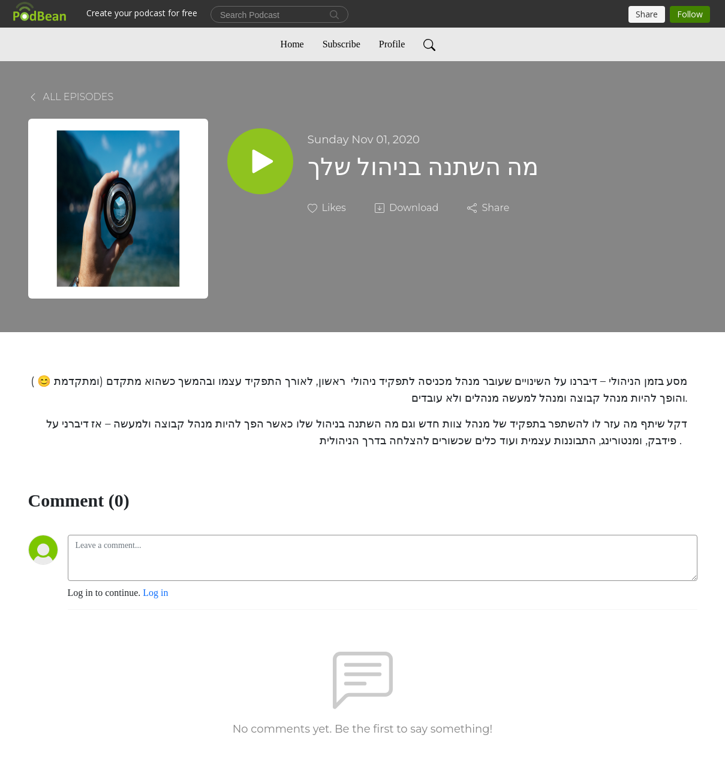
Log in (155, 593)
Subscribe (341, 44)
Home (292, 44)
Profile (392, 44)
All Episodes (71, 97)
